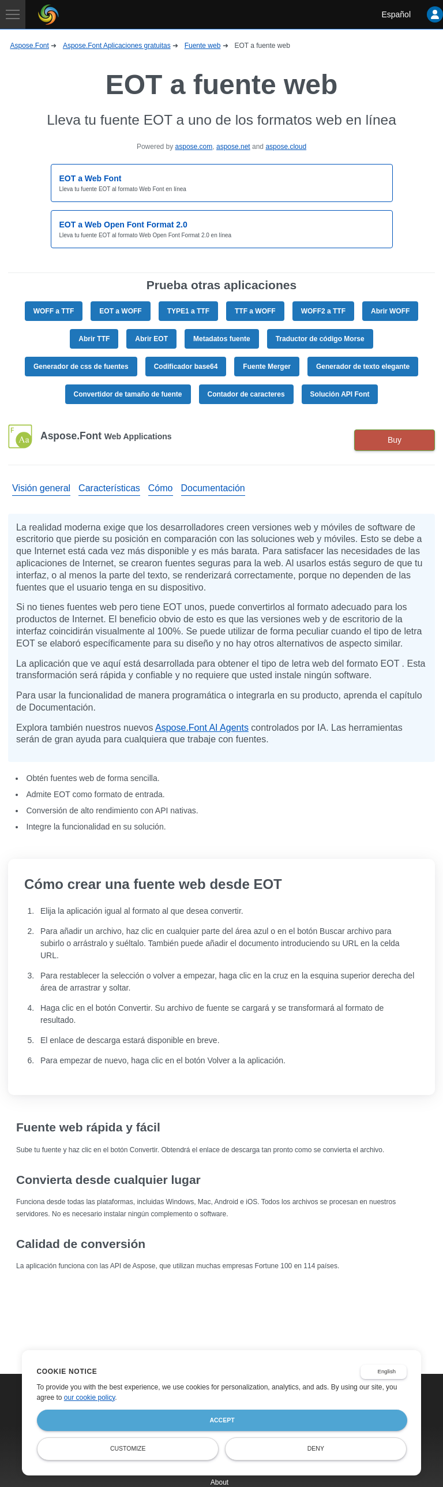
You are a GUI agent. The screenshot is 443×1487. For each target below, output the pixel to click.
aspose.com (194, 147)
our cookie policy (89, 1397)
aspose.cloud (285, 147)
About (219, 1482)
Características (109, 488)
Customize (128, 1448)
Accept (221, 1420)
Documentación (213, 488)
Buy (394, 439)
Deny (315, 1448)
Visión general (41, 488)
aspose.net (233, 147)
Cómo (160, 488)
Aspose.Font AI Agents (202, 728)
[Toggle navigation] (12, 14)
